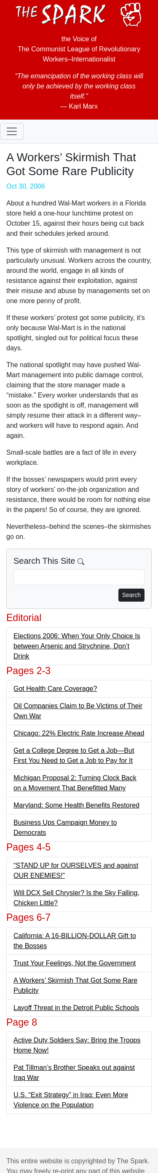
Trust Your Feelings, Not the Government (74, 963)
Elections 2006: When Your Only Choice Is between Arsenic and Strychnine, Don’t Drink (76, 646)
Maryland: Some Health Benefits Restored (76, 805)
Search (131, 595)
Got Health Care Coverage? (55, 688)
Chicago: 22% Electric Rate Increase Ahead (78, 733)
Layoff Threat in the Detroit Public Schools (76, 1007)
